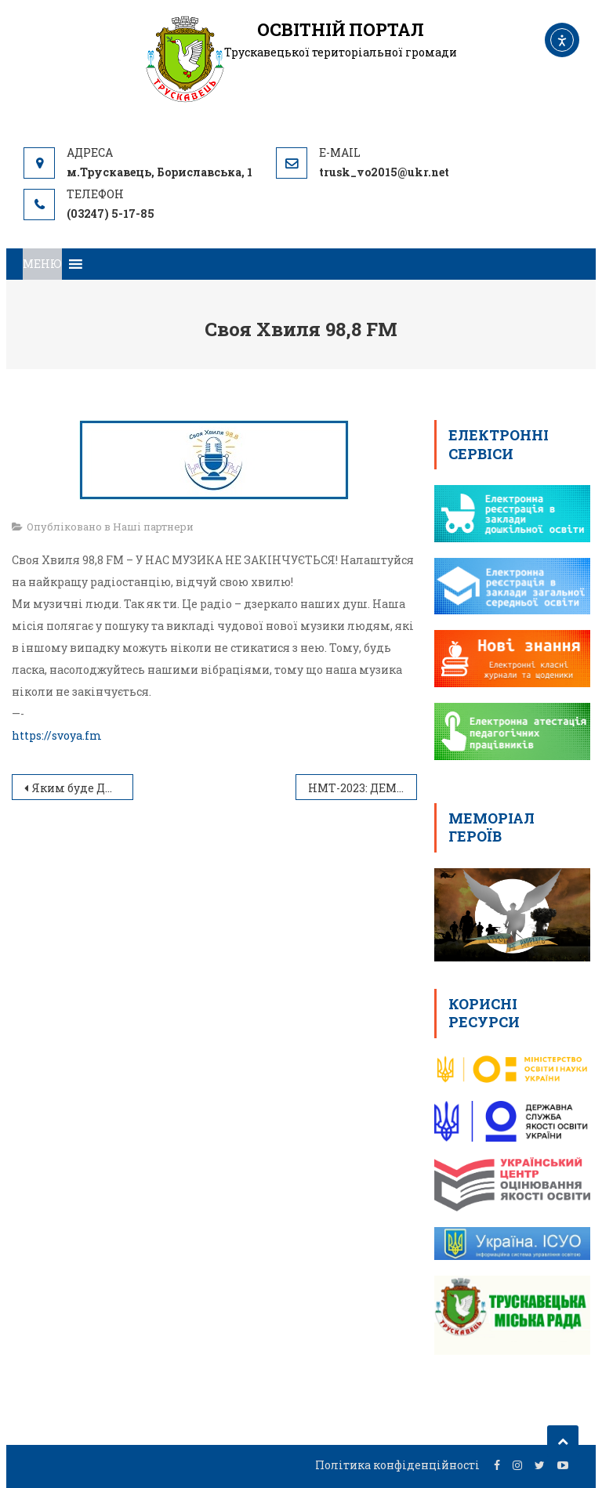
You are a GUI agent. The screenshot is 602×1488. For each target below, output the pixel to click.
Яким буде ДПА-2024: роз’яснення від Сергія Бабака (82, 787)
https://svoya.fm (57, 735)
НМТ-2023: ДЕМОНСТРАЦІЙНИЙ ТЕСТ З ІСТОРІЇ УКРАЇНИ (362, 787)
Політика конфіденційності (397, 1464)
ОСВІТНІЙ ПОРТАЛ (340, 29)
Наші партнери (153, 527)
